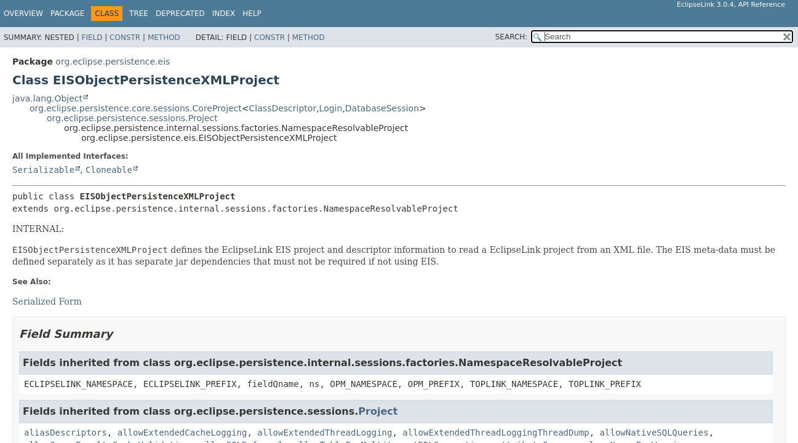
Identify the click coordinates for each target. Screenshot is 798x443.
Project (377, 411)
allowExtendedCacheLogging (182, 432)
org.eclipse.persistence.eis (112, 61)
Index (224, 13)
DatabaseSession (382, 108)
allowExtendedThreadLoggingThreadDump (495, 432)
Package (67, 13)
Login (331, 108)
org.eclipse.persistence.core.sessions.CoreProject (136, 108)
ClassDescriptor (283, 108)
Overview (23, 13)
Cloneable (109, 170)
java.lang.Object (47, 98)
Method (164, 37)
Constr (125, 37)
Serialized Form (47, 301)
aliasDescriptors (65, 432)
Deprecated (180, 13)
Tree (138, 13)
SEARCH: (511, 37)
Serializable (43, 170)
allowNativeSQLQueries (654, 432)
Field (91, 37)
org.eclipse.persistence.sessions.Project (132, 118)
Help (251, 13)
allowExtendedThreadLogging (324, 432)
